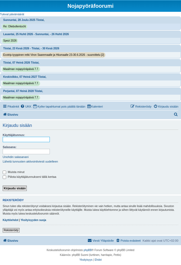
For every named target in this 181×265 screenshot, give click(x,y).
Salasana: (9, 147)
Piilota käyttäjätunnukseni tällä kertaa (29, 176)
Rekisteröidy (11, 230)
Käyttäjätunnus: (14, 135)
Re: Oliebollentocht (14, 26)
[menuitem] (25, 106)
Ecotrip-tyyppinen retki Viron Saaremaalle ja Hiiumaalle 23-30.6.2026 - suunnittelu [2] (53, 54)
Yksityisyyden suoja (33, 220)
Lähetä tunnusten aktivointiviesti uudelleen (30, 161)
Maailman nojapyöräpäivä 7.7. (21, 69)
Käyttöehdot (10, 220)
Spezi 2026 (10, 40)
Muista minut (13, 172)
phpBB (88, 250)
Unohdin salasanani (16, 157)
